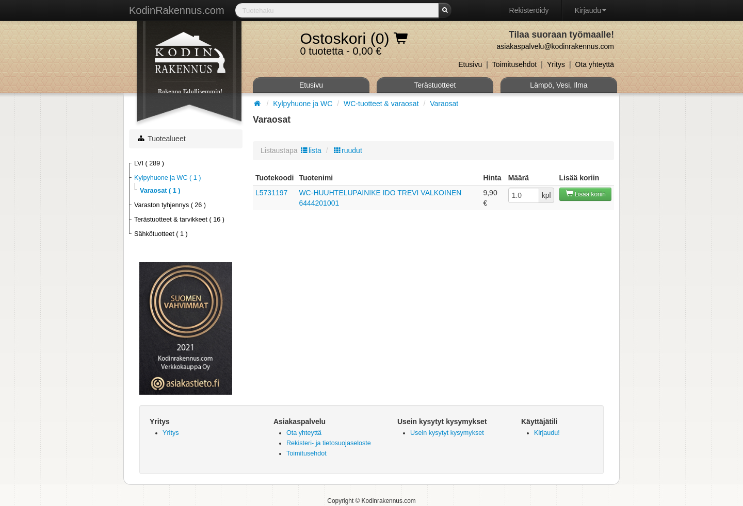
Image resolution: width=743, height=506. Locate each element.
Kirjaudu (590, 10)
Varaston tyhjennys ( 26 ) (170, 205)
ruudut (347, 150)
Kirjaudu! (547, 432)
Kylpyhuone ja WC (303, 103)
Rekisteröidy (529, 10)
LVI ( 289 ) (149, 163)
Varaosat (444, 103)
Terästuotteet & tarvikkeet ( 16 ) (179, 219)
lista (310, 150)
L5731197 (271, 193)
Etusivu (470, 64)
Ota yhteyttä (594, 64)
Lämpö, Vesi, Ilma (558, 85)
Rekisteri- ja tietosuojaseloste (328, 443)
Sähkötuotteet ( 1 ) (161, 234)
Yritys (556, 64)
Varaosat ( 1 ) (160, 190)
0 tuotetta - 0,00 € (354, 40)
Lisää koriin (585, 193)
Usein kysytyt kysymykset (447, 432)
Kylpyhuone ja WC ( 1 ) (167, 177)
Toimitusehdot (514, 64)
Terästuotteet (435, 85)
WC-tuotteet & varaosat (382, 103)
